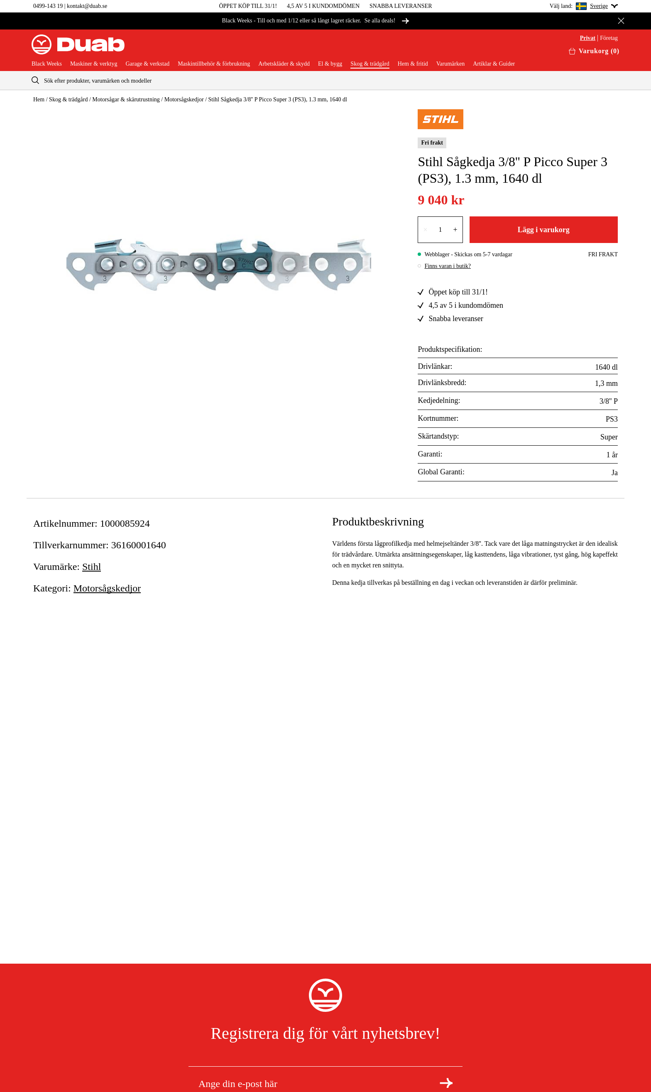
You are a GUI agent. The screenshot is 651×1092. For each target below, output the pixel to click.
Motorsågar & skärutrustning (126, 99)
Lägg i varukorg (544, 230)
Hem (38, 99)
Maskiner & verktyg (93, 64)
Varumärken (450, 64)
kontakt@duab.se (87, 6)
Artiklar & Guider (494, 64)
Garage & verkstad (147, 64)
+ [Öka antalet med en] (455, 230)
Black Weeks (47, 64)
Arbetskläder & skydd (284, 64)
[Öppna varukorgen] (594, 51)
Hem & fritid (413, 64)
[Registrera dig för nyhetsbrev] (446, 1083)
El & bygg (330, 64)
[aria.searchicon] (35, 80)
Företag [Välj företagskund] (609, 38)
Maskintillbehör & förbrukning (214, 64)
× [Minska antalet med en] (425, 230)
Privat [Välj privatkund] (587, 38)
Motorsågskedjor (184, 99)
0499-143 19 (48, 6)
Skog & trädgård (369, 64)
